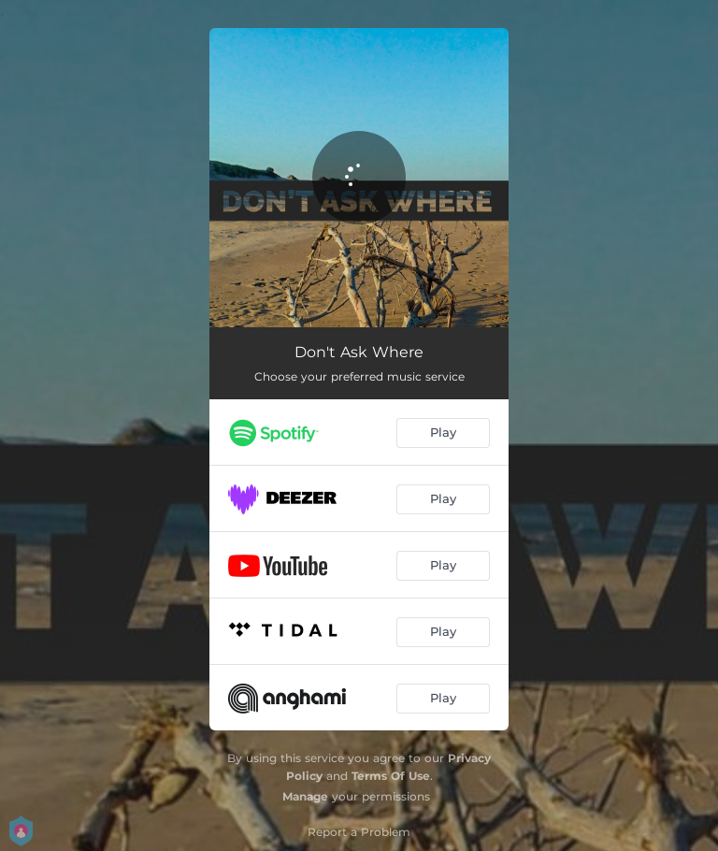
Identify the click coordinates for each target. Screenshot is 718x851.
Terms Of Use (391, 776)
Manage (305, 796)
